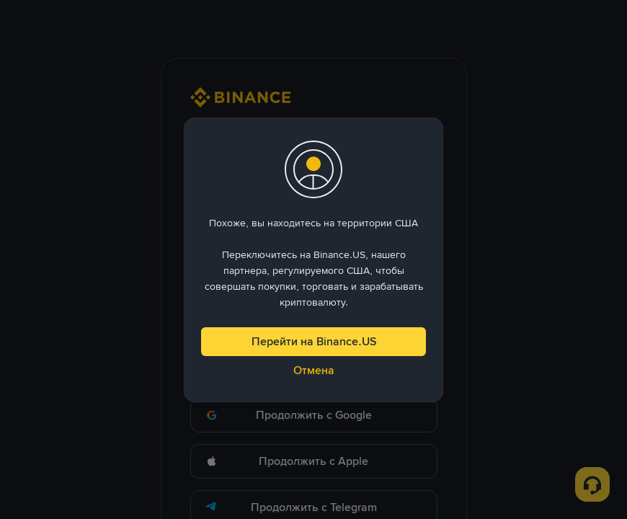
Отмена (313, 370)
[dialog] (313, 259)
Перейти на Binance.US (314, 341)
